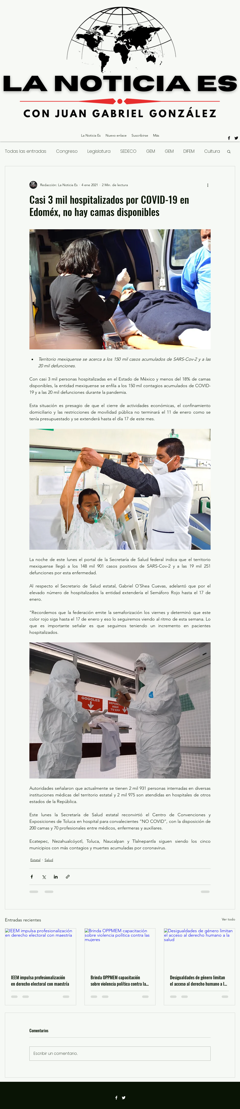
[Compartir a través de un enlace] (67, 876)
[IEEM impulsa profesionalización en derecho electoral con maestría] (40, 948)
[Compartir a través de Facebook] (31, 876)
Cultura (212, 151)
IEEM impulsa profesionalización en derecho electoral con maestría (40, 980)
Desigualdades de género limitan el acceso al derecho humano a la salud (198, 980)
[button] (229, 151)
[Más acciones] (208, 185)
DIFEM (188, 151)
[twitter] (236, 138)
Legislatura (98, 151)
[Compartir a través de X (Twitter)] (43, 876)
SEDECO (128, 151)
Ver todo (228, 919)
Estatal (35, 860)
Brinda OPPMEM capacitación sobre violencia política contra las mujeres (119, 980)
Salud (49, 860)
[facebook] (229, 138)
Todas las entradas (25, 151)
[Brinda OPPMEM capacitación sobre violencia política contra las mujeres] (120, 948)
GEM (150, 151)
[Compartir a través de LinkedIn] (55, 876)
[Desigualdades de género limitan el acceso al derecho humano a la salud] (199, 948)
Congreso (67, 151)
